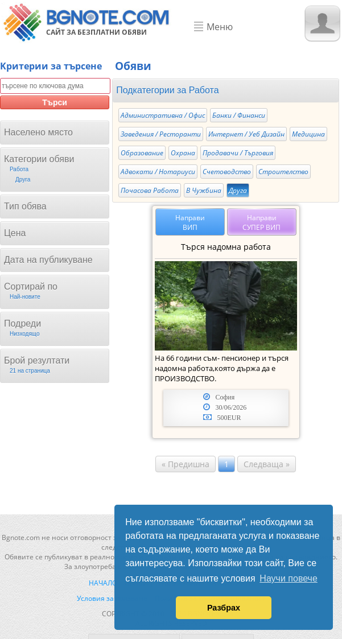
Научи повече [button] (288, 578)
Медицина (308, 134)
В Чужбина (203, 190)
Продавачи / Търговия (238, 153)
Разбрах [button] (223, 607)
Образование (142, 153)
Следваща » (267, 464)
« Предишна (185, 464)
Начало (103, 583)
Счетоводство (227, 171)
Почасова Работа (150, 190)
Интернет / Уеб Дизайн (246, 134)
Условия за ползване (112, 598)
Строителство (283, 171)
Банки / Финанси (238, 115)
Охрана (183, 153)
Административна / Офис (163, 115)
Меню (220, 26)
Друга (238, 190)
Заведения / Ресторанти (161, 134)
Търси (54, 102)
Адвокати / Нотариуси (158, 171)
